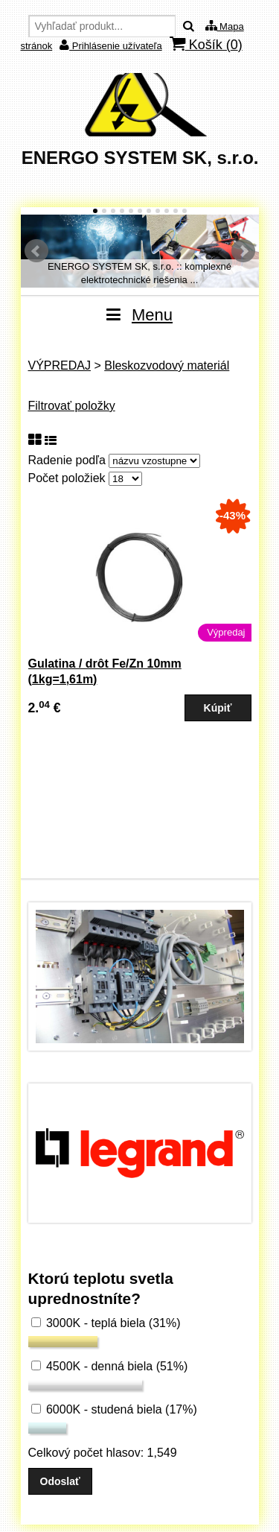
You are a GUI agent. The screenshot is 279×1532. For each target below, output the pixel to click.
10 (175, 211)
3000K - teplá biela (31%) (106, 1323)
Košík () (206, 44)
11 (184, 211)
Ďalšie (243, 251)
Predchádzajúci (36, 251)
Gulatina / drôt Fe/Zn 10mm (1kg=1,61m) (105, 671)
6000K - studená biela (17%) (114, 1409)
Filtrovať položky (71, 405)
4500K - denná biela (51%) (109, 1366)
